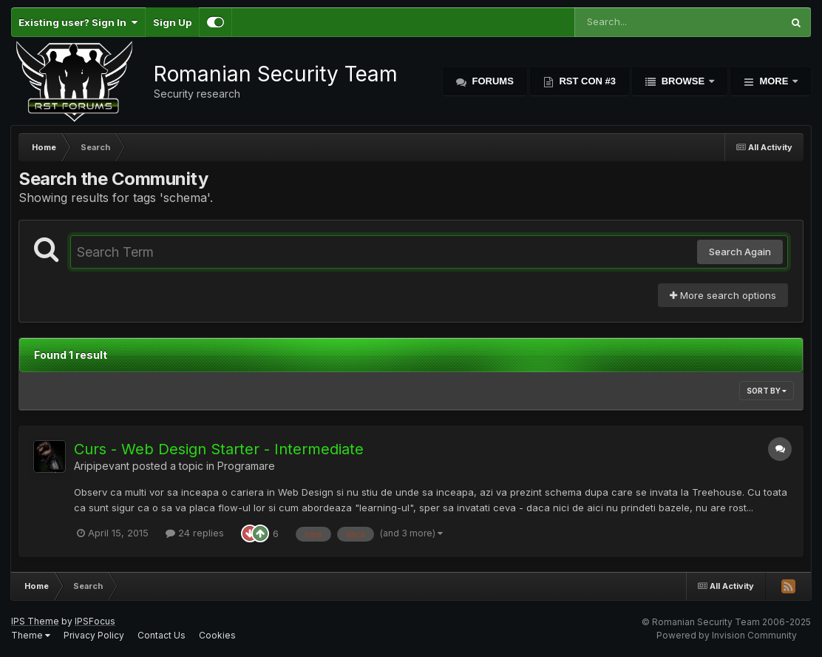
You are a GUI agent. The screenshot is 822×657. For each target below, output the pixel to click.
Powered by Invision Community (726, 635)
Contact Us (161, 635)
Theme (30, 635)
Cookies (217, 635)
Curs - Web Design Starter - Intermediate (219, 449)
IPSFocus (95, 621)
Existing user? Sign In (77, 22)
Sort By (767, 390)
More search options (723, 295)
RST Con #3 (586, 81)
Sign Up (172, 22)
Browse (683, 81)
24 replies (195, 533)
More (774, 81)
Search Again (740, 251)
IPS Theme (35, 621)
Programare (246, 465)
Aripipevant (101, 465)
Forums (491, 81)
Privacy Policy (94, 635)
